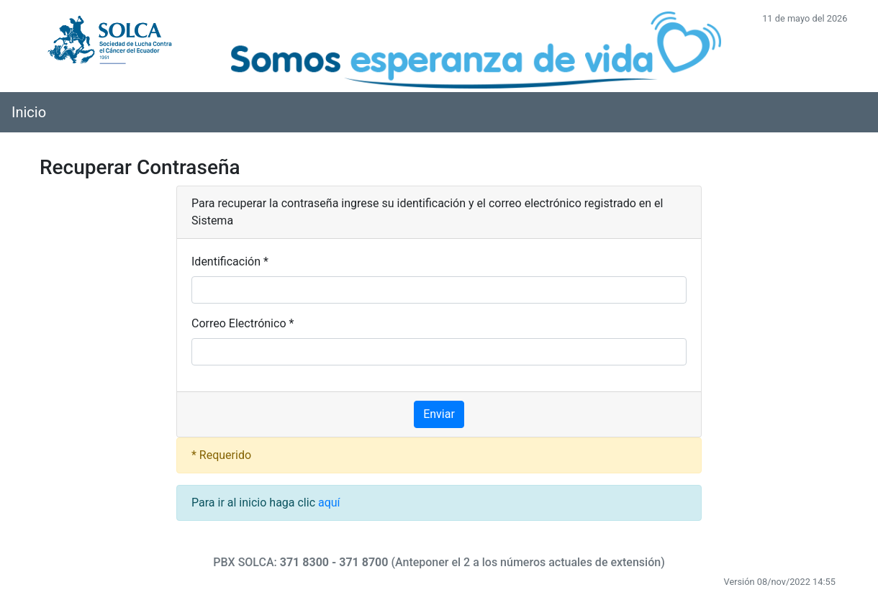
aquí (329, 502)
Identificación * (229, 261)
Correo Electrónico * (242, 323)
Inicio (29, 112)
